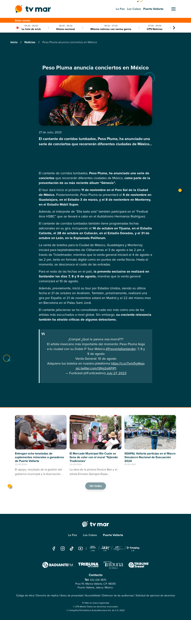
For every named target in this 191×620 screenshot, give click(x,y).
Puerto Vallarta (113, 535)
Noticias (30, 42)
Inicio (14, 42)
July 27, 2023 (116, 373)
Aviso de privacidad (71, 595)
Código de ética (25, 595)
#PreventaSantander (121, 348)
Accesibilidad (92, 595)
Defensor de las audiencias (118, 595)
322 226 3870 (98, 580)
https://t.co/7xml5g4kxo (128, 363)
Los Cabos (90, 535)
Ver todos (95, 486)
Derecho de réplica (47, 595)
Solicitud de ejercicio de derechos (155, 595)
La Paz (72, 535)
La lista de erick (31, 29)
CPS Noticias (154, 29)
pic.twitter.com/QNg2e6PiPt (96, 368)
